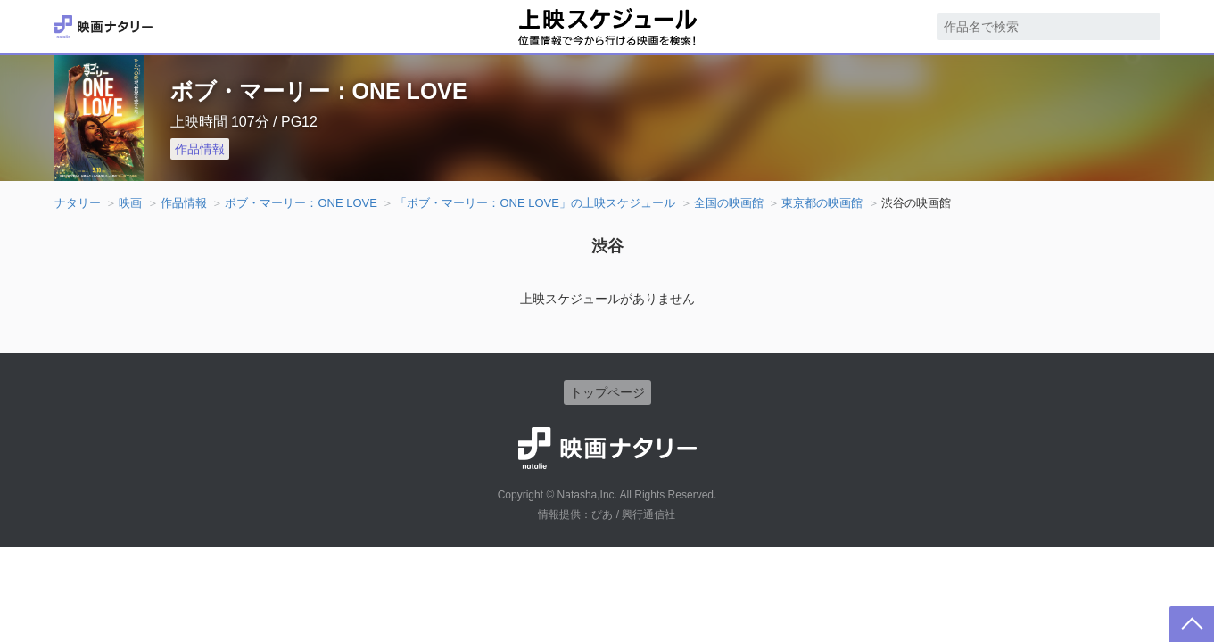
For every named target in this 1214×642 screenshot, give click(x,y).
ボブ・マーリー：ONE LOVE (300, 203)
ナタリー (77, 203)
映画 (130, 203)
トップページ (607, 392)
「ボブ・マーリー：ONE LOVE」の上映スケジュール (534, 203)
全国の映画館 (729, 203)
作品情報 (200, 149)
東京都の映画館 (822, 203)
